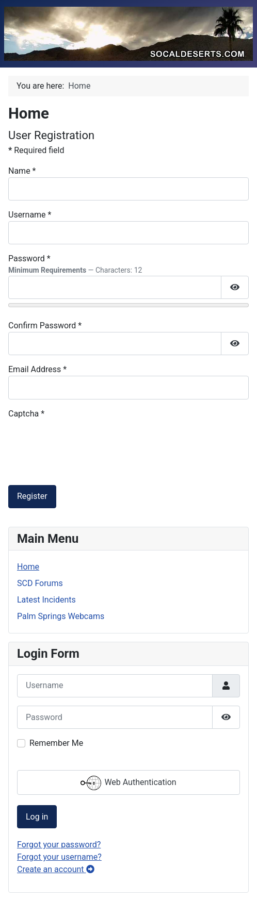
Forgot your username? (59, 857)
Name (22, 171)
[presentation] (86, 440)
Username (29, 215)
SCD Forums (40, 583)
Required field (36, 150)
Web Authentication (128, 783)
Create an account (55, 869)
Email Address (37, 369)
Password (29, 258)
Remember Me (56, 743)
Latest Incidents (46, 600)
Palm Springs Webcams (60, 616)
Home (28, 567)
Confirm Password (45, 325)
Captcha (26, 414)
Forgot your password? (59, 844)
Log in (37, 817)
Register (32, 496)
